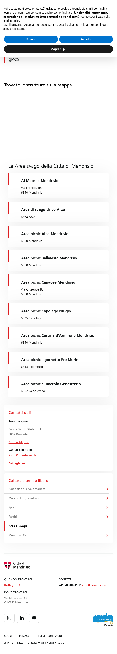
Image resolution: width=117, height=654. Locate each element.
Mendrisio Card (19, 535)
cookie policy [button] (11, 20)
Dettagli (14, 463)
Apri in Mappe (19, 442)
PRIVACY (24, 636)
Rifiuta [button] (31, 39)
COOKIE (8, 636)
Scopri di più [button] (58, 49)
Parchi (13, 517)
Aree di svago (18, 526)
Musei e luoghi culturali (25, 498)
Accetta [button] (86, 39)
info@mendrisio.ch (94, 585)
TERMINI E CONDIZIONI (48, 636)
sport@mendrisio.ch (22, 455)
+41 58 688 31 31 (70, 585)
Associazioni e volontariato (27, 489)
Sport (12, 507)
